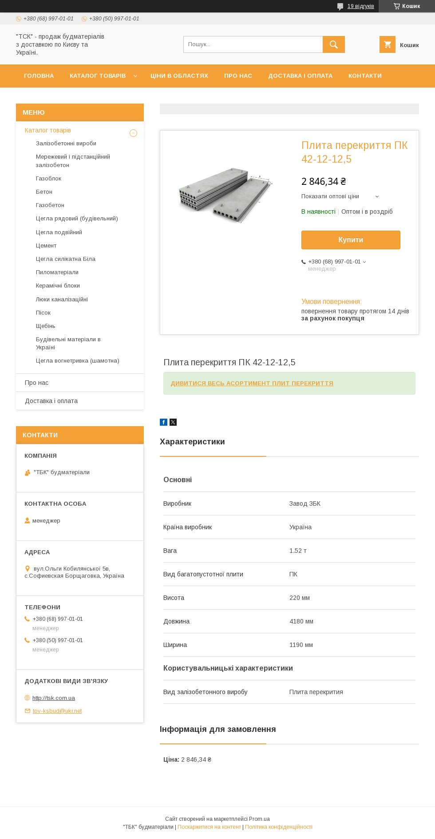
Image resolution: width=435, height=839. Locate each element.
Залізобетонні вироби (66, 143)
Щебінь (45, 326)
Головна (39, 75)
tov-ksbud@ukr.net (57, 710)
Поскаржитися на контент (209, 827)
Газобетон (50, 205)
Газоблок (48, 178)
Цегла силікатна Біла (65, 259)
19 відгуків (361, 6)
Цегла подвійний (59, 232)
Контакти (365, 75)
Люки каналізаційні (62, 299)
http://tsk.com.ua (53, 698)
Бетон (44, 191)
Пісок (43, 312)
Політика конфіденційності (278, 827)
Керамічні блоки (58, 285)
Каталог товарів (98, 75)
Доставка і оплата (300, 75)
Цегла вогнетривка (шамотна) (77, 360)
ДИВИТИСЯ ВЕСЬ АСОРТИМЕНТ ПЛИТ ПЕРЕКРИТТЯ (251, 383)
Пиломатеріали (57, 272)
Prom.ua (259, 819)
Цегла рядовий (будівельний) (77, 218)
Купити (351, 240)
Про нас (238, 75)
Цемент (46, 245)
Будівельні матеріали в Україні (68, 343)
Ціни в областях (179, 75)
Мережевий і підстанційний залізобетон (73, 160)
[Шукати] (334, 44)
